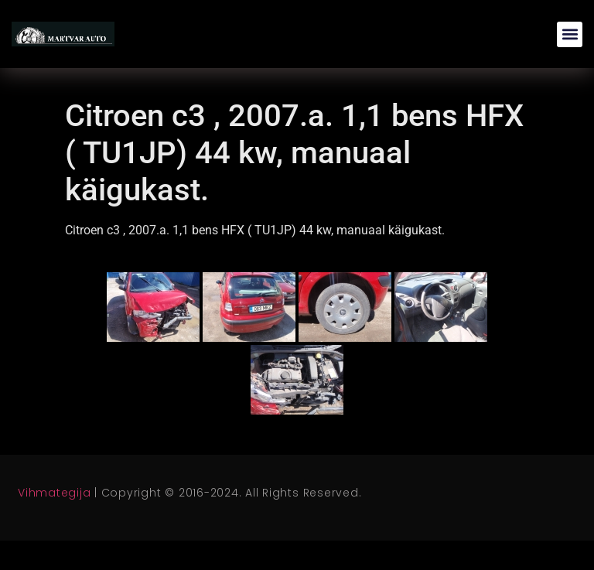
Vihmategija (54, 492)
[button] (569, 34)
